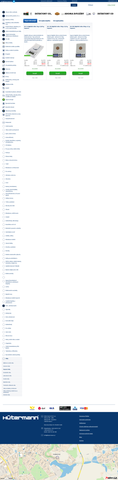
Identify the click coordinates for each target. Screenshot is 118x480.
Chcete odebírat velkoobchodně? (88, 426)
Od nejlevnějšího (44, 21)
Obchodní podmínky (85, 419)
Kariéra (81, 440)
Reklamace (82, 423)
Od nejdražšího (58, 21)
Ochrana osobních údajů (86, 433)
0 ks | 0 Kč (111, 5)
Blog (80, 437)
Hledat (74, 5)
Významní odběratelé (46, 1)
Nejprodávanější (30, 20)
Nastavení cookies (84, 430)
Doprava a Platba (62, 1)
